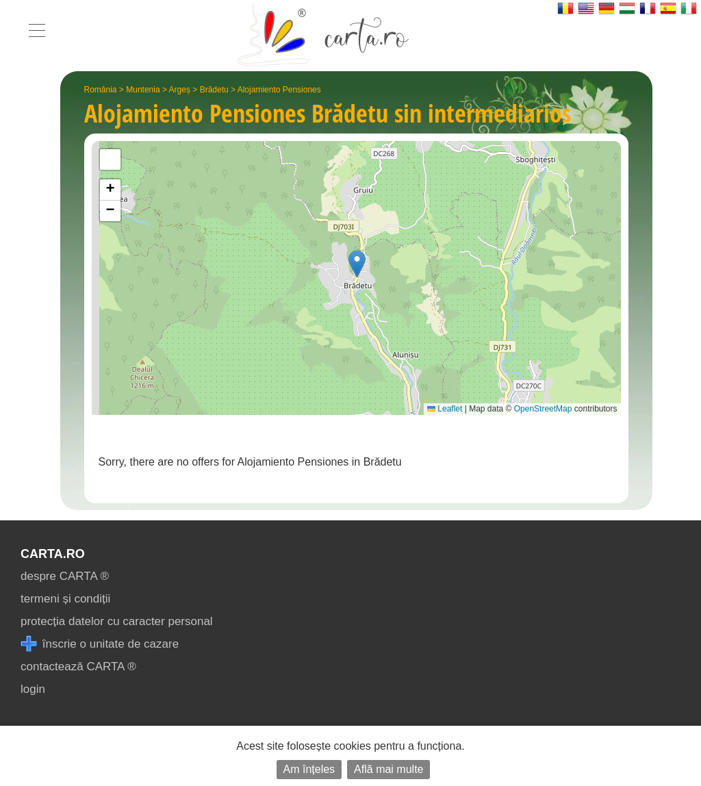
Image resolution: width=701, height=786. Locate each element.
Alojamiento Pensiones (279, 89)
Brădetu (214, 89)
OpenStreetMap (543, 409)
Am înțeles (309, 769)
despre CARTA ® (65, 576)
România (100, 89)
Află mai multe (388, 769)
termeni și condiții (65, 598)
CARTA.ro (53, 554)
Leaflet (444, 409)
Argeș (179, 89)
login (33, 689)
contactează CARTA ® (78, 666)
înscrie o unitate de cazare (100, 643)
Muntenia (143, 89)
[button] (357, 264)
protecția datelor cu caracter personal (117, 621)
